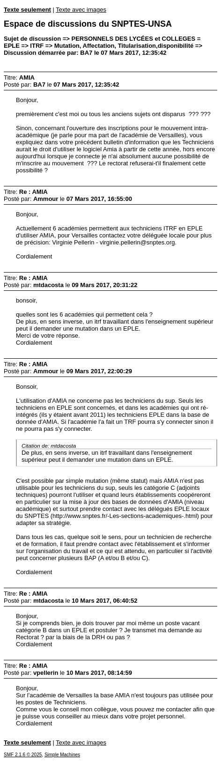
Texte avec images (81, 9)
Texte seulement (27, 9)
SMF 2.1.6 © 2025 (23, 754)
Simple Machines (62, 754)
